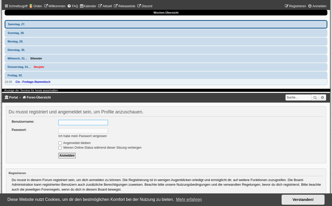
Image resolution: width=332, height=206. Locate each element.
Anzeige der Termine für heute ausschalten (31, 90)
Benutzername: (23, 121)
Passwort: (19, 130)
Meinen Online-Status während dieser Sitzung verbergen (99, 147)
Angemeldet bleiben (74, 143)
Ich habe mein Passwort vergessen (82, 136)
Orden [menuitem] (37, 6)
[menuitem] (55, 6)
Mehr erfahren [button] (189, 199)
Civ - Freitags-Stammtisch (32, 81)
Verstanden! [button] (303, 200)
